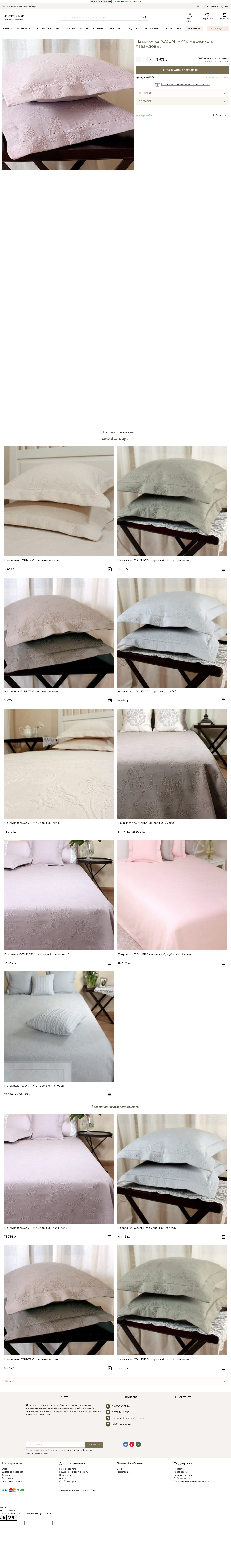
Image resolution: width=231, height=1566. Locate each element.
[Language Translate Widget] (101, 1)
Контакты (179, 1468)
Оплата (6, 1475)
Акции (63, 1478)
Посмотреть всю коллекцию (118, 432)
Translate (133, 1)
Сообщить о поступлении (182, 69)
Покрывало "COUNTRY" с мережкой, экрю (32, 822)
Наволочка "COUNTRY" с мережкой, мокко (32, 691)
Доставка (145, 101)
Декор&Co (116, 28)
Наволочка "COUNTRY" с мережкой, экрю (31, 560)
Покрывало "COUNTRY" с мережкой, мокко (146, 822)
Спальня (99, 28)
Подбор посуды (67, 1481)
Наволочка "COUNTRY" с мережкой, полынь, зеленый (153, 560)
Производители (68, 1468)
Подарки (133, 28)
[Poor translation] (12, 1518)
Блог (199, 6)
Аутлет (224, 6)
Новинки (194, 28)
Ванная (70, 28)
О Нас (5, 1468)
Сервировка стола (47, 28)
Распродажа (218, 28)
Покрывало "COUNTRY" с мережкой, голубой (34, 1085)
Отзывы (9, 1381)
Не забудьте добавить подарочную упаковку (185, 84)
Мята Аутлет (152, 28)
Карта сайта (180, 1472)
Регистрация (124, 1472)
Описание (145, 93)
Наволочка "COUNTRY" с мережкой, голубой (147, 691)
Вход (119, 1468)
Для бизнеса (211, 6)
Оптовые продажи (12, 1481)
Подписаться (94, 1444)
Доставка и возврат (12, 1472)
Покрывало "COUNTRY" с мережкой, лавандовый (36, 954)
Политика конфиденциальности (191, 1481)
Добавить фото (221, 115)
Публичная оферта (184, 1478)
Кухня (84, 28)
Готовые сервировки (16, 28)
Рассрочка (7, 1478)
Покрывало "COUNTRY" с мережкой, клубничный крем (154, 954)
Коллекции (173, 28)
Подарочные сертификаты (73, 1472)
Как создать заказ (183, 1475)
